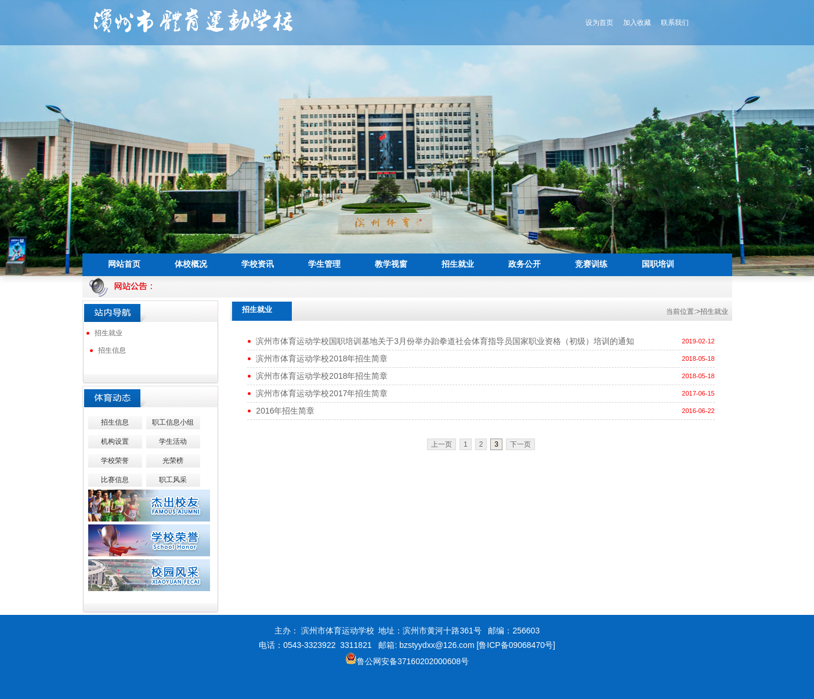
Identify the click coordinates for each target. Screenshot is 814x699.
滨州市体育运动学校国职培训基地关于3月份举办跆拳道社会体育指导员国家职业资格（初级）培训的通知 (445, 341)
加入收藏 (637, 23)
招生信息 (112, 350)
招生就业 (108, 333)
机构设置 (115, 441)
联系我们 (675, 23)
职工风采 (173, 480)
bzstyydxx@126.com (436, 645)
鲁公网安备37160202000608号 (407, 661)
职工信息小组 (173, 422)
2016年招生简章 (285, 410)
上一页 (441, 444)
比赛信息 (115, 480)
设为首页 (599, 23)
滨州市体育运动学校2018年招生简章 (322, 358)
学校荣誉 (115, 461)
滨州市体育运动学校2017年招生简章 (322, 393)
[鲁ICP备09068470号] (515, 645)
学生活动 (173, 441)
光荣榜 (172, 461)
